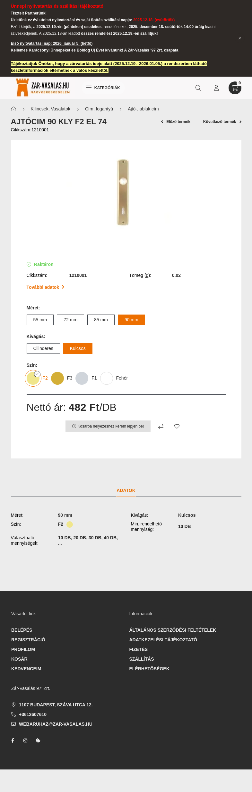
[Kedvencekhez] (176, 426)
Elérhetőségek (149, 668)
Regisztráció (28, 639)
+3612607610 (33, 714)
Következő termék (222, 121)
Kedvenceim (26, 668)
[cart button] (235, 87)
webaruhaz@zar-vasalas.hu (55, 724)
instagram (25, 740)
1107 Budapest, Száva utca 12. (56, 704)
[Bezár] (240, 38)
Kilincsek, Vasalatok (50, 108)
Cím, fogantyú (99, 108)
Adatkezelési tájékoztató (163, 639)
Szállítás (141, 659)
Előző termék (175, 121)
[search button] (198, 87)
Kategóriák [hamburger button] (103, 88)
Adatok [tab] (126, 490)
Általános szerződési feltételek (172, 630)
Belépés (21, 630)
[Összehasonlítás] (160, 426)
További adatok (45, 287)
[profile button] (216, 87)
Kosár (19, 659)
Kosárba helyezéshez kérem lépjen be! (111, 426)
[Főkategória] (13, 109)
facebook (12, 740)
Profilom (23, 649)
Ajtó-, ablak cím (143, 108)
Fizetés (138, 649)
